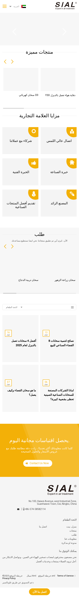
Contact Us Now (39, 463)
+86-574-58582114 (35, 509)
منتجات (73, 530)
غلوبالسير (6, 582)
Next (64, 32)
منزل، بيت (71, 526)
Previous (14, 32)
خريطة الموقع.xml (46, 575)
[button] (5, 61)
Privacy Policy (9, 578)
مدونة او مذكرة (69, 543)
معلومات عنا (70, 538)
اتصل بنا (43, 526)
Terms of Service (65, 575)
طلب (74, 534)
